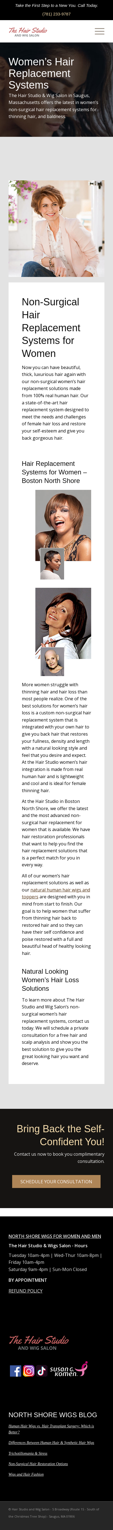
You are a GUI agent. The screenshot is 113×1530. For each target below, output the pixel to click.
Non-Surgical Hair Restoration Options (38, 1464)
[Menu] (96, 31)
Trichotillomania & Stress (28, 1453)
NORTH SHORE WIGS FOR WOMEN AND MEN (55, 1236)
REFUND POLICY (26, 1291)
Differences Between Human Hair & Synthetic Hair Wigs (51, 1443)
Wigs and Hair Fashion (26, 1474)
